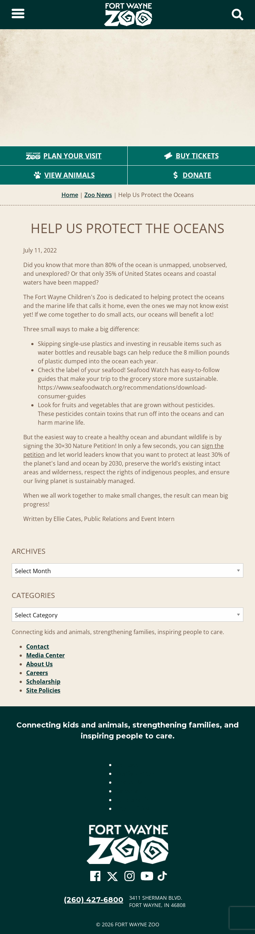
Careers (37, 673)
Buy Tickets (191, 156)
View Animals (64, 175)
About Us (39, 664)
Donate (191, 175)
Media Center (45, 655)
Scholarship (43, 682)
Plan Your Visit (63, 156)
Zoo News (98, 195)
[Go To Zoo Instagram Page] (129, 876)
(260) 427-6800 (93, 899)
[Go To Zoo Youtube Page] (147, 876)
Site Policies (43, 690)
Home (69, 195)
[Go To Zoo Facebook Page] (95, 876)
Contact (37, 646)
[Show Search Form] (237, 14)
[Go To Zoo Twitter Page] (112, 878)
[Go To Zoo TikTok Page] (162, 878)
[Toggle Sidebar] (18, 14)
